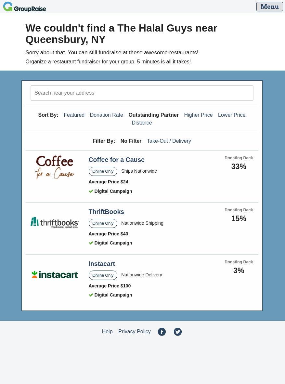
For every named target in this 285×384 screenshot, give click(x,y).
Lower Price (231, 115)
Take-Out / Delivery (169, 141)
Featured (74, 115)
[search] (142, 93)
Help (107, 331)
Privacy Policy (134, 331)
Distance (142, 123)
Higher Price (198, 115)
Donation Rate (106, 115)
